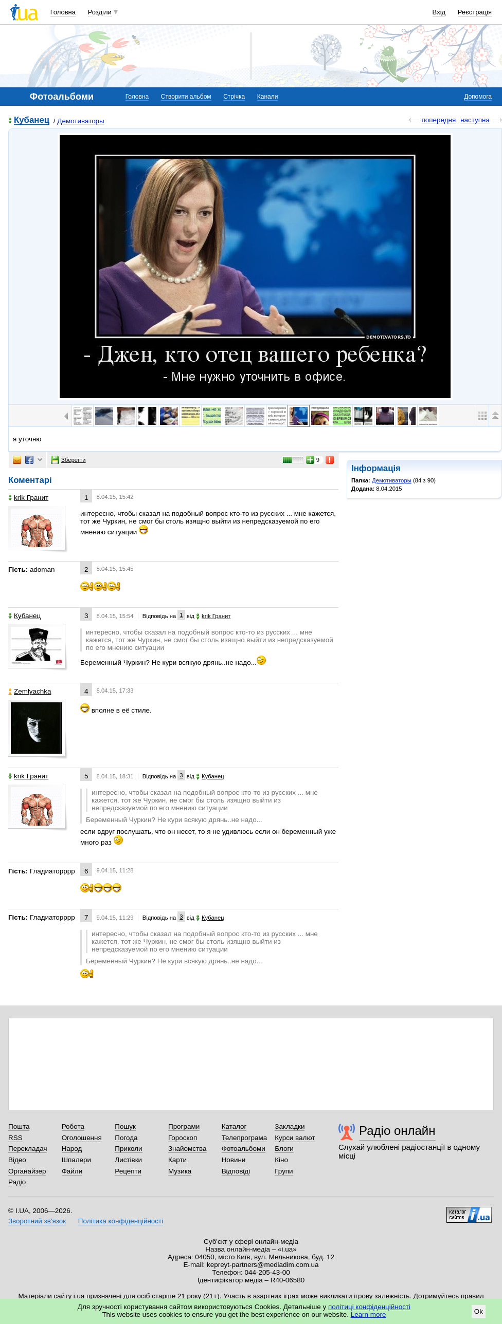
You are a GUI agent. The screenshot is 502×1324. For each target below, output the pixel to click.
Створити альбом (186, 96)
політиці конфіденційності (369, 1307)
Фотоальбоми (243, 1148)
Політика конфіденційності (120, 1221)
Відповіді (236, 1171)
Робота (73, 1126)
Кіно (281, 1160)
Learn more (368, 1314)
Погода (126, 1138)
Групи (284, 1171)
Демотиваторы (80, 121)
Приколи (128, 1148)
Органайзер (27, 1171)
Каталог (234, 1126)
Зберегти (68, 460)
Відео (17, 1160)
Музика (179, 1171)
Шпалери (76, 1160)
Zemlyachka (29, 691)
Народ (72, 1148)
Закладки (289, 1126)
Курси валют (295, 1138)
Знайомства (187, 1148)
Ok (478, 1311)
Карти (177, 1160)
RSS (15, 1138)
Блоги (284, 1148)
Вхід (439, 12)
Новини (234, 1160)
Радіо (17, 1182)
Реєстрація (475, 12)
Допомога (478, 96)
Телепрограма (244, 1138)
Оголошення (82, 1138)
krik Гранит (28, 497)
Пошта (18, 1126)
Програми (184, 1126)
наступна (475, 120)
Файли (72, 1171)
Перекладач (27, 1148)
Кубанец (31, 120)
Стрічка (234, 96)
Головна (63, 12)
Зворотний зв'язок (37, 1221)
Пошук (125, 1126)
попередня (438, 120)
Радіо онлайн (397, 1130)
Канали (267, 96)
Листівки (128, 1160)
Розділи (100, 12)
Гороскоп (182, 1138)
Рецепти (128, 1171)
